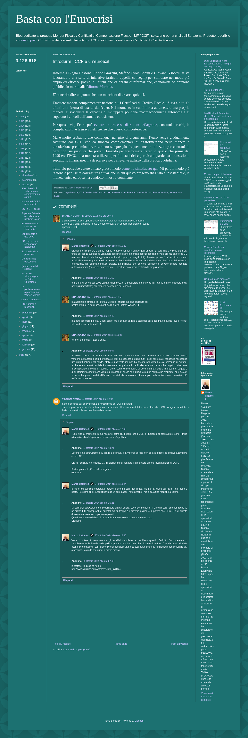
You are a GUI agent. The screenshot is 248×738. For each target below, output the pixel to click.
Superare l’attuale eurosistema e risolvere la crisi (31, 216)
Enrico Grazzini (119, 192)
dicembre (27, 175)
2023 (22, 130)
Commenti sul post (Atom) (76, 649)
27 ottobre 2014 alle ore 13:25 (106, 335)
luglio (25, 321)
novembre (27, 180)
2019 (22, 148)
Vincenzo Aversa (71, 399)
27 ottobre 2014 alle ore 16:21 (98, 503)
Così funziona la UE (225, 305)
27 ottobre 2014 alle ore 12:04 (97, 399)
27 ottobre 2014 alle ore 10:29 (110, 246)
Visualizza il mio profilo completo (207, 696)
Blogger (139, 720)
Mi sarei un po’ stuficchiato (218, 174)
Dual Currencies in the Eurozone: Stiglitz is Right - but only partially (218, 64)
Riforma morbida (160, 192)
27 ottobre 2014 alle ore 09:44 (97, 215)
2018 (22, 153)
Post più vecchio (179, 644)
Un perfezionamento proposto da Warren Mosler (31, 290)
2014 (22, 171)
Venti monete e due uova (29, 235)
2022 (22, 135)
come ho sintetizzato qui (140, 168)
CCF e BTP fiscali (30, 209)
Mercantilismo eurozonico (28, 260)
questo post (28, 40)
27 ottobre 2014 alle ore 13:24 (110, 484)
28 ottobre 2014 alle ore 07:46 (98, 561)
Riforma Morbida (99, 87)
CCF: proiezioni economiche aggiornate (29, 244)
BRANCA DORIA (71, 215)
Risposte (70, 239)
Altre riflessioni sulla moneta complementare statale (31, 192)
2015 (22, 167)
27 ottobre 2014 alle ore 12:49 (98, 316)
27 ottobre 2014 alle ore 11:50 (98, 278)
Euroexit (131, 192)
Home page (121, 644)
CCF (81, 192)
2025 (22, 121)
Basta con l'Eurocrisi (64, 18)
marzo (25, 340)
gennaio (26, 349)
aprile (25, 335)
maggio (26, 331)
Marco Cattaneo (80, 246)
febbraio (26, 344)
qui (87, 40)
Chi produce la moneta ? (217, 279)
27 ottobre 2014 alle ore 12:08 (110, 429)
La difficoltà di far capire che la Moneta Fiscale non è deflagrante (217, 116)
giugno (26, 326)
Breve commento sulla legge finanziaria (30, 226)
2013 (22, 355)
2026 (22, 116)
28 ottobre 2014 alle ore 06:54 (98, 350)
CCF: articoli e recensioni (28, 305)
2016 (22, 162)
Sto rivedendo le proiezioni (29, 253)
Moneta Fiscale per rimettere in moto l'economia (214, 250)
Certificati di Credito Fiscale (97, 192)
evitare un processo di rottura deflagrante (125, 125)
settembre (27, 312)
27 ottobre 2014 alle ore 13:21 (98, 448)
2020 (22, 144)
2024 (22, 125)
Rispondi (66, 232)
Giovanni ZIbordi (143, 192)
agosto (26, 317)
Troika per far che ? (214, 90)
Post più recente (62, 644)
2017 (22, 157)
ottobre (26, 184)
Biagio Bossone (71, 192)
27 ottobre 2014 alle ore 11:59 (106, 297)
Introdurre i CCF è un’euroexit (30, 203)
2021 (22, 139)
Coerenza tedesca (30, 299)
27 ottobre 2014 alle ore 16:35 (110, 535)
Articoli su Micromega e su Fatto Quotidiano (29, 277)
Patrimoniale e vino (226, 222)
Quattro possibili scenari (29, 267)
